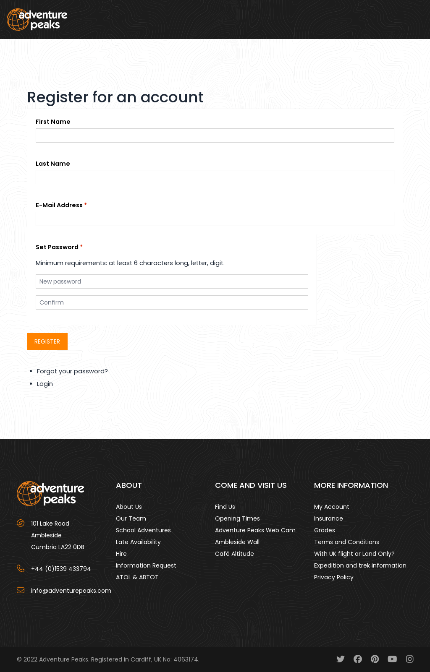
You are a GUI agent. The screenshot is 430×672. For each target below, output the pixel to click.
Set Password (57, 247)
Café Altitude (234, 554)
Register (47, 341)
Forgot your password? (72, 371)
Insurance (328, 518)
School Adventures (143, 530)
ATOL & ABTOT (137, 577)
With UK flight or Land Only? (354, 554)
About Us (129, 507)
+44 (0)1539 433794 (61, 569)
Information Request (146, 565)
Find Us (225, 507)
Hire (121, 554)
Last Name (53, 163)
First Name (53, 121)
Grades (324, 530)
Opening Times (237, 518)
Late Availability (138, 542)
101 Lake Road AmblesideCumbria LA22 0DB (57, 535)
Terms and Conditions (346, 542)
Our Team (131, 518)
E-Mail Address (59, 205)
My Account (331, 507)
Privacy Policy (334, 577)
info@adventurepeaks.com (71, 590)
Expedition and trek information (360, 565)
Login (45, 384)
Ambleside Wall (237, 542)
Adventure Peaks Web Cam (255, 530)
